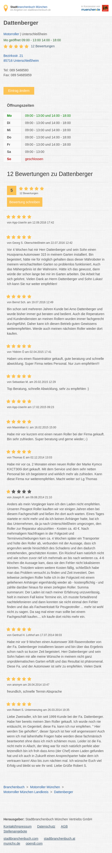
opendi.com (34, 843)
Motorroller (11, 34)
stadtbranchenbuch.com (20, 838)
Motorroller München (45, 787)
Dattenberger (63, 792)
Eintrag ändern (19, 91)
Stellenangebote (15, 831)
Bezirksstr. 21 (53, 58)
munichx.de (11, 843)
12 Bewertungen (43, 46)
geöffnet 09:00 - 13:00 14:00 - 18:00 (32, 40)
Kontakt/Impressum (17, 826)
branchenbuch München (28, 7)
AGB (64, 826)
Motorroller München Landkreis (25, 792)
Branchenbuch (13, 787)
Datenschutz (46, 826)
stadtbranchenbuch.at (59, 838)
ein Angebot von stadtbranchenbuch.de (30, 10)
